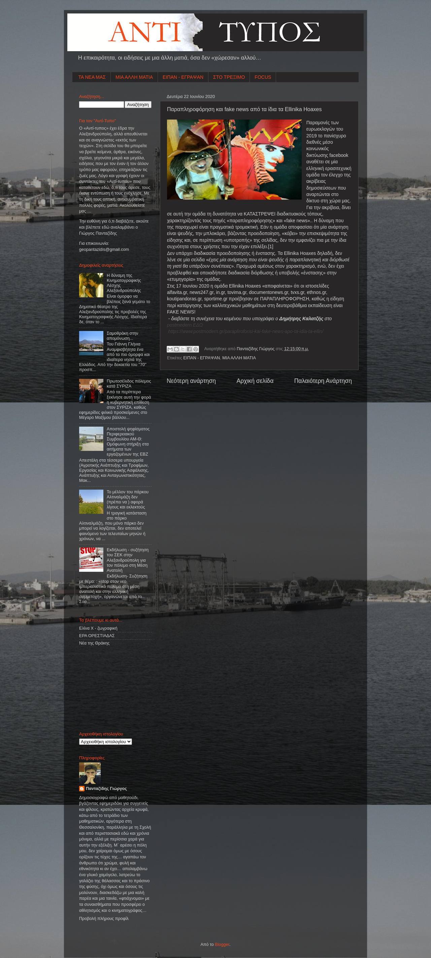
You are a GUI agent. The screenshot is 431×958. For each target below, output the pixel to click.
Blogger (222, 944)
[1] (270, 246)
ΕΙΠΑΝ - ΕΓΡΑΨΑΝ (183, 77)
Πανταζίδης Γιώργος (256, 348)
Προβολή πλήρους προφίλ (104, 918)
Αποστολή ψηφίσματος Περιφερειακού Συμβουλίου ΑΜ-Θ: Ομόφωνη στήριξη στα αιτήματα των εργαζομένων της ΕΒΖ (128, 442)
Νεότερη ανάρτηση (191, 380)
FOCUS (263, 77)
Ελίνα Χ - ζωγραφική (98, 628)
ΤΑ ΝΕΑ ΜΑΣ (92, 77)
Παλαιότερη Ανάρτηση (323, 380)
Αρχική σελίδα (254, 380)
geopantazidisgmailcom (104, 249)
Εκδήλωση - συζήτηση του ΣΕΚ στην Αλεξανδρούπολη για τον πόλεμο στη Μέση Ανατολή (127, 560)
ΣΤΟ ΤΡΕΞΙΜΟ (229, 77)
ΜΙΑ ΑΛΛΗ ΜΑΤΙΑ (134, 77)
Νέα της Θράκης (94, 643)
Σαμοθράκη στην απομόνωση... (122, 336)
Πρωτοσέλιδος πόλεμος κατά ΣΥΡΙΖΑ (129, 384)
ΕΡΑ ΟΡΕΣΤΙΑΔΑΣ (97, 635)
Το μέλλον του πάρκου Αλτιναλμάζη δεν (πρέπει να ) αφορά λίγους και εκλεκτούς (127, 499)
